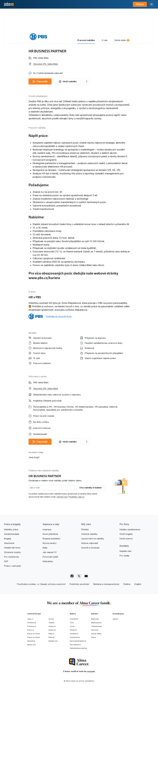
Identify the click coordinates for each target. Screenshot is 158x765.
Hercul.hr (94, 706)
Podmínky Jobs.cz (76, 573)
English (137, 660)
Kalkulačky (48, 637)
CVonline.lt (74, 695)
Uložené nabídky (89, 610)
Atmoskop (31, 717)
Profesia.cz (31, 702)
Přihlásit (140, 4)
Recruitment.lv (75, 720)
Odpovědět (40, 81)
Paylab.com (53, 717)
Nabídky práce (11, 605)
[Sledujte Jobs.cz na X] (79, 651)
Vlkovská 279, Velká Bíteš (45, 64)
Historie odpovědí (89, 619)
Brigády (7, 614)
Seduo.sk (52, 706)
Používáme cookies (26, 660)
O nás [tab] (104, 40)
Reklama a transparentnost (106, 660)
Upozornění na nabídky (92, 614)
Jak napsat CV (50, 628)
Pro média (124, 631)
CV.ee (72, 702)
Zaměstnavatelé (11, 610)
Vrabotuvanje (96, 702)
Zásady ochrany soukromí (52, 660)
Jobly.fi (115, 695)
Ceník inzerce (126, 614)
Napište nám (125, 627)
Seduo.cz (52, 702)
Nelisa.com (31, 720)
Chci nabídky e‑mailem (90, 563)
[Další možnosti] (87, 81)
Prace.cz (30, 706)
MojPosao (95, 695)
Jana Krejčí (34, 533)
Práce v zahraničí (12, 642)
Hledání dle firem (12, 623)
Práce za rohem (33, 713)
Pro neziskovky (11, 632)
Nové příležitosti (50, 610)
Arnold (51, 695)
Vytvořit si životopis (90, 623)
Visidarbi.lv (74, 709)
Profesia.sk (31, 698)
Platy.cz (51, 709)
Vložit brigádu (126, 610)
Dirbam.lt (73, 706)
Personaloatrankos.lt (78, 717)
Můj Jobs (86, 600)
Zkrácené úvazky (12, 628)
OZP (6, 637)
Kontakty (124, 621)
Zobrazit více (61, 573)
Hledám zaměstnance (129, 605)
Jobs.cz (30, 695)
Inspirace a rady (51, 600)
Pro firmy (124, 600)
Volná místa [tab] (120, 40)
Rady (45, 623)
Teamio (51, 698)
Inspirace (47, 605)
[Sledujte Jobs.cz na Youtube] (86, 651)
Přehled (84, 605)
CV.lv (72, 698)
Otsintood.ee (75, 713)
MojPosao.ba (96, 698)
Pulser (93, 713)
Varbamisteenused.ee (78, 724)
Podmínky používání (79, 660)
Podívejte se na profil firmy (59, 316)
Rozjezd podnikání (51, 614)
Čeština (126, 660)
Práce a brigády (12, 600)
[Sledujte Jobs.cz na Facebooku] (72, 651)
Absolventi (9, 619)
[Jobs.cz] (9, 4)
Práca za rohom (33, 709)
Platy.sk (51, 713)
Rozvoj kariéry (49, 619)
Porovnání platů (50, 632)
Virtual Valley (96, 709)
